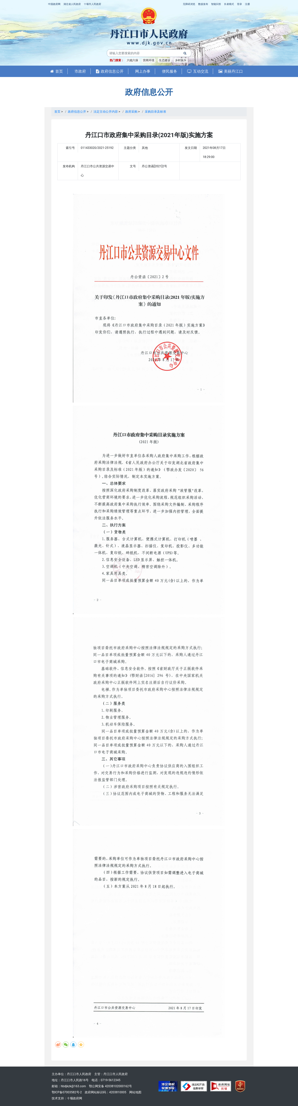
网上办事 (142, 71)
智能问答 (216, 4)
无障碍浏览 (189, 4)
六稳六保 (132, 60)
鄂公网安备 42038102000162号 (110, 1086)
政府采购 (131, 111)
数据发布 (203, 4)
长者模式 (229, 4)
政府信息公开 (110, 71)
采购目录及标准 (155, 111)
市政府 (80, 71)
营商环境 (148, 60)
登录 (239, 4)
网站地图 (135, 1092)
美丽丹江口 (230, 71)
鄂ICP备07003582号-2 (67, 1092)
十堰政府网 (74, 1098)
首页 (56, 71)
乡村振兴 (180, 60)
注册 (247, 4)
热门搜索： (117, 60)
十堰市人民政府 (92, 4)
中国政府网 (54, 4)
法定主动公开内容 (106, 111)
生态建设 (164, 60)
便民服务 (169, 71)
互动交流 (197, 71)
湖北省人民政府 (72, 4)
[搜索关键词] (143, 53)
